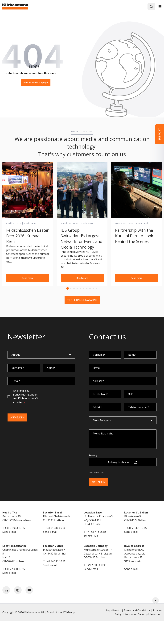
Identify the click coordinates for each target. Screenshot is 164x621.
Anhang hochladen (122, 462)
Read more (27, 277)
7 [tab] (86, 288)
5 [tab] (80, 288)
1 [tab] (67, 288)
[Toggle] (160, 6)
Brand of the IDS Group (61, 612)
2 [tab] (70, 288)
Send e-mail (9, 531)
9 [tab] (93, 288)
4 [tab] (77, 288)
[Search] (151, 6)
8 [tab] (90, 288)
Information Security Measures (141, 614)
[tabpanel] (27, 224)
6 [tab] (83, 288)
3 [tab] (74, 288)
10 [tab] (96, 288)
